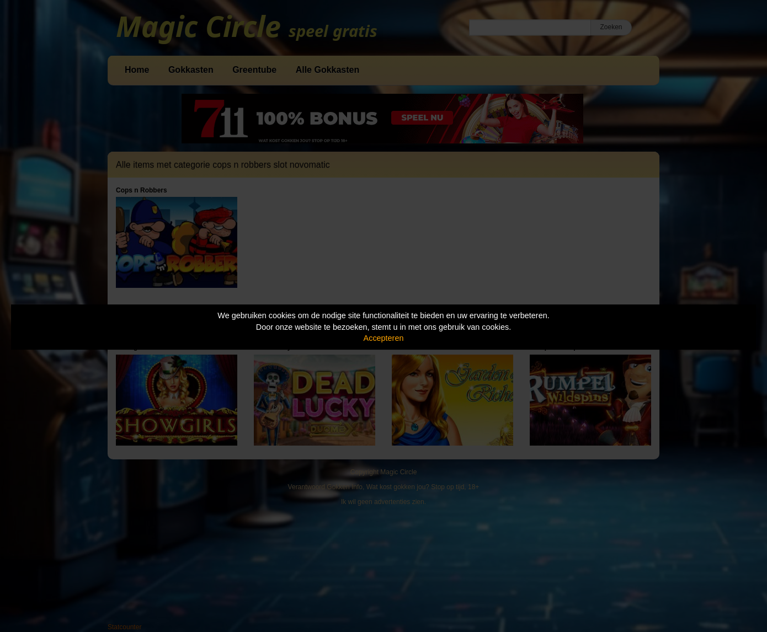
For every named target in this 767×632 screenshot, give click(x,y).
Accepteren (384, 338)
